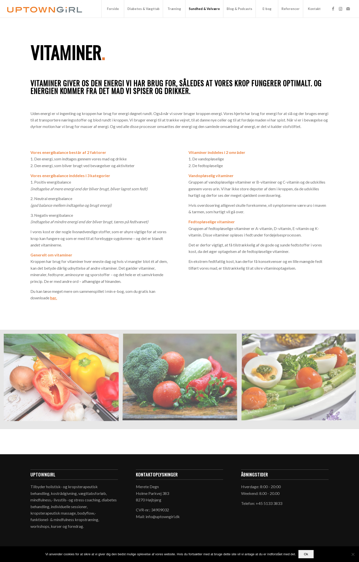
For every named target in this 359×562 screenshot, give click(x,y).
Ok (306, 554)
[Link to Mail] (348, 8)
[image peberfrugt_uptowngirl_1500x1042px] (63, 381)
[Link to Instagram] (340, 8)
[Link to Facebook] (333, 8)
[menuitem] (112, 8)
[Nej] (352, 554)
